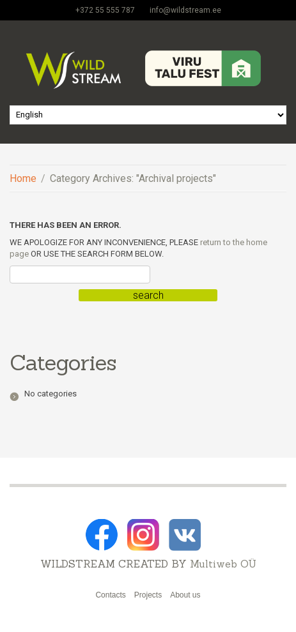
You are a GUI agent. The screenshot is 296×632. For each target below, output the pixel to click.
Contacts (110, 595)
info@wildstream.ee (185, 10)
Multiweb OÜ (223, 563)
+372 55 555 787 (105, 10)
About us (185, 595)
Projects (148, 595)
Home (23, 178)
